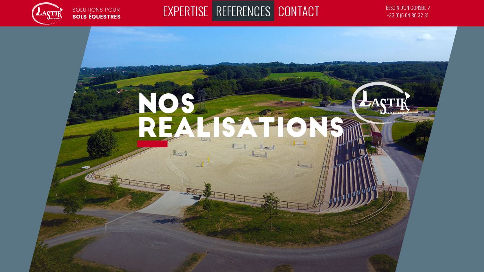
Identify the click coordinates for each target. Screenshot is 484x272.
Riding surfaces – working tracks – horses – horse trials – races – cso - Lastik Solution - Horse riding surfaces (76, 13)
